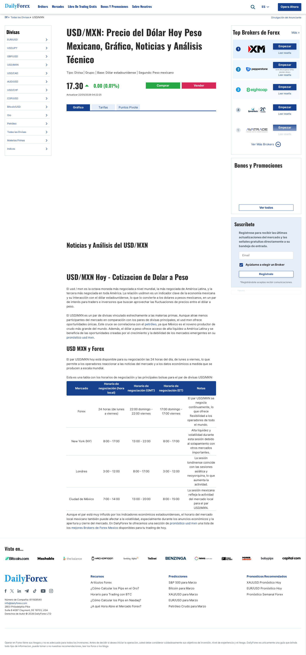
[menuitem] (28, 39)
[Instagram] (51, 591)
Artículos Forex (101, 582)
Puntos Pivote (128, 107)
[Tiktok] (34, 591)
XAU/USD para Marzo (183, 594)
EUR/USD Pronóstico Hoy (264, 588)
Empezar (284, 46)
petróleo (151, 324)
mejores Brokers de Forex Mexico (94, 528)
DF (6, 17)
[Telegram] (27, 591)
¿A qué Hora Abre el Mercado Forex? (116, 606)
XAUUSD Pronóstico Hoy (264, 582)
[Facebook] (5, 591)
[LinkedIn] (19, 591)
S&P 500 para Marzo (183, 582)
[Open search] (253, 7)
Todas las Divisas (20, 17)
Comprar (163, 85)
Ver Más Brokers (262, 144)
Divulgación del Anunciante (286, 17)
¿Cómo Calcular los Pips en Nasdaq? (116, 600)
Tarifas (103, 107)
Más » (296, 32)
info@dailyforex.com (16, 603)
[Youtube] (43, 591)
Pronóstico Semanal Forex (265, 594)
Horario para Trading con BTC (111, 594)
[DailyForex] (26, 579)
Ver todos (266, 207)
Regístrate (266, 274)
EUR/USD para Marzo (183, 600)
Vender (199, 85)
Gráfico (78, 107)
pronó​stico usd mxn (183, 523)
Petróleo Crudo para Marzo (187, 606)
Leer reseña (284, 52)
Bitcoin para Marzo (181, 588)
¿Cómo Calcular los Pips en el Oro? (115, 588)
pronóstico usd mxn (80, 337)
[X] (12, 591)
